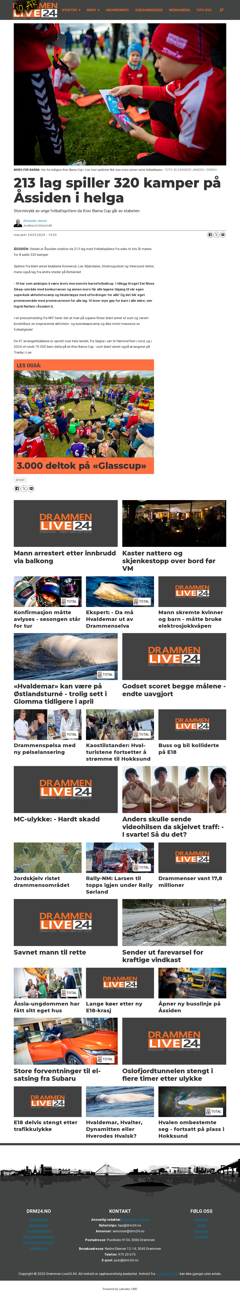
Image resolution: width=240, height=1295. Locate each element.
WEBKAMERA (179, 10)
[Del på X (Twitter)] (216, 235)
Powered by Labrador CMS (120, 1289)
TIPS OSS (203, 10)
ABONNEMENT (117, 10)
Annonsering (38, 1220)
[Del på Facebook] (210, 235)
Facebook (201, 1220)
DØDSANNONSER (149, 10)
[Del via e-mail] (223, 235)
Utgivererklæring (38, 1231)
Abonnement (38, 1225)
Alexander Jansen (135, 1220)
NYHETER (69, 10)
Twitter (201, 1225)
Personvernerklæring (38, 1237)
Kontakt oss (39, 1248)
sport (20, 480)
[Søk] (222, 10)
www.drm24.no (167, 1274)
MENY (91, 10)
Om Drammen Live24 (38, 1242)
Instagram (201, 1231)
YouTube (201, 1237)
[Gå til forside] (35, 10)
